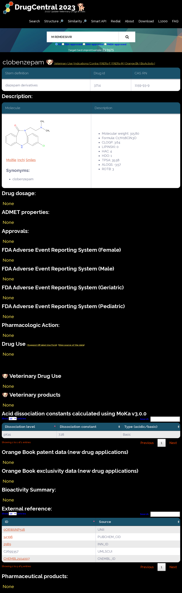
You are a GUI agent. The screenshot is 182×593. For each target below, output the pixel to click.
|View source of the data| (71, 345)
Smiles (31, 160)
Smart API (98, 21)
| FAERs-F (105, 63)
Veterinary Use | (64, 63)
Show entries (14, 418)
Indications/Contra (86, 63)
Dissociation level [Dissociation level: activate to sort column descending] (20, 427)
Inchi (21, 160)
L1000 (163, 21)
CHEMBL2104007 (17, 559)
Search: (160, 419)
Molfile (11, 160)
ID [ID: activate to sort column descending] (6, 522)
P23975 (108, 50)
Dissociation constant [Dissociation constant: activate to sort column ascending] (78, 427)
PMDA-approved (116, 44)
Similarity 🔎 (77, 21)
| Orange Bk (131, 63)
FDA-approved (73, 44)
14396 (8, 537)
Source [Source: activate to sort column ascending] (105, 522)
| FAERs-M (117, 63)
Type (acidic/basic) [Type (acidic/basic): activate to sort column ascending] (140, 427)
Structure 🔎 (53, 21)
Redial (116, 21)
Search (34, 21)
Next (173, 443)
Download (146, 21)
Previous (147, 443)
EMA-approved (94, 44)
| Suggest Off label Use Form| (42, 345)
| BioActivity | (147, 63)
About (129, 21)
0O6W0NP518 (14, 529)
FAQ (175, 21)
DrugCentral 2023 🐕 (50, 7)
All (59, 44)
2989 (7, 544)
